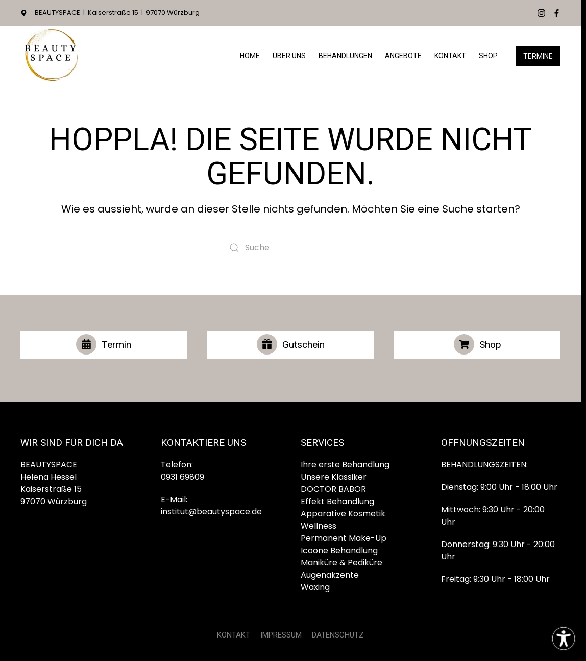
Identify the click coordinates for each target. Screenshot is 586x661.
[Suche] (290, 247)
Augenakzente (330, 575)
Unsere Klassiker (334, 477)
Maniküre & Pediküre (341, 563)
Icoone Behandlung (339, 550)
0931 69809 (182, 477)
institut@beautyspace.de (211, 511)
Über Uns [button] (289, 56)
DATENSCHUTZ (338, 635)
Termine (538, 56)
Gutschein (291, 344)
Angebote (403, 56)
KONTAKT (233, 635)
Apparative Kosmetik (343, 514)
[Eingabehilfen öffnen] (563, 638)
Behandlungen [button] (345, 56)
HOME (250, 56)
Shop (488, 56)
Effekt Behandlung (337, 501)
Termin (103, 344)
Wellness (318, 526)
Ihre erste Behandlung (345, 464)
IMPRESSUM (281, 635)
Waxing (315, 587)
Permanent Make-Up (343, 538)
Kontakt (450, 56)
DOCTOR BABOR (333, 489)
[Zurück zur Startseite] (51, 56)
